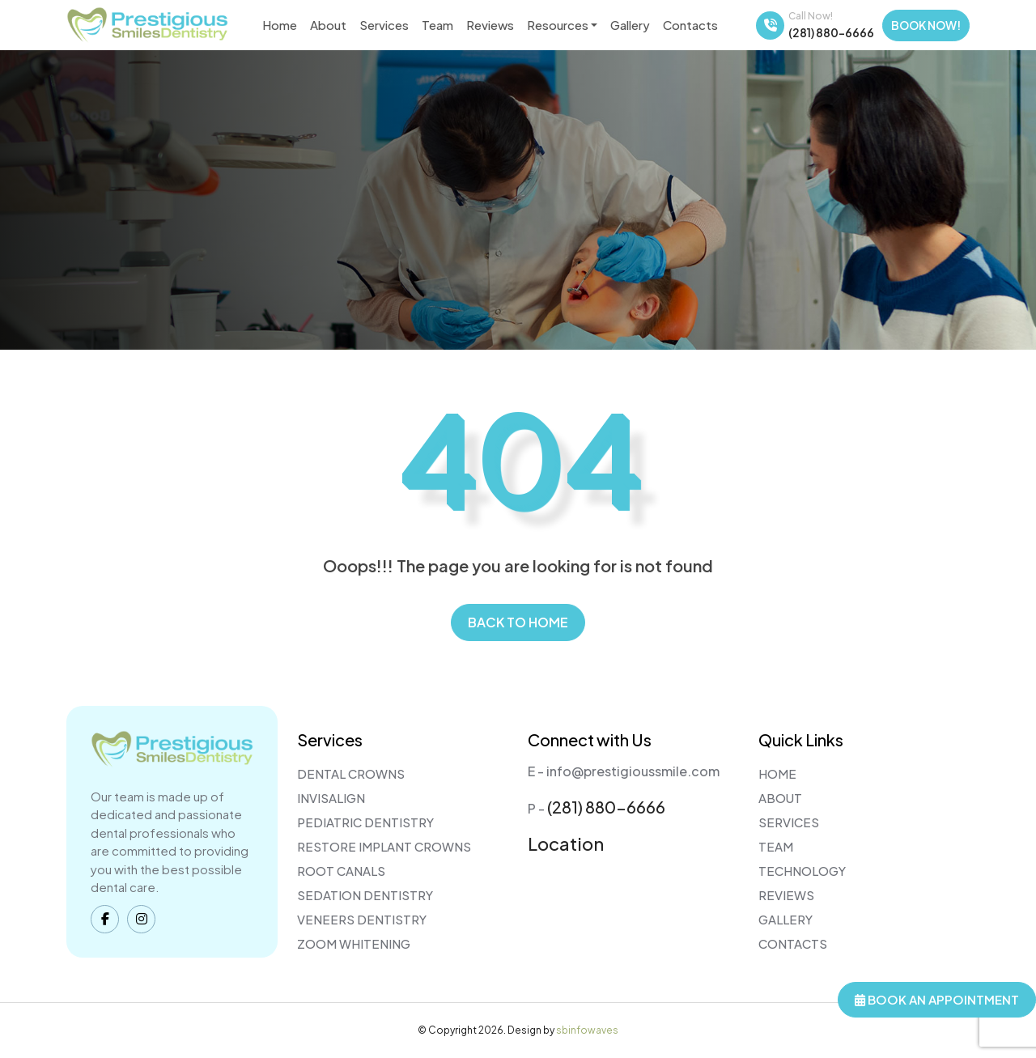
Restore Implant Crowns (384, 846)
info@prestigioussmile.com (633, 771)
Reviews (490, 24)
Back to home (518, 622)
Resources (557, 24)
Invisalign (331, 797)
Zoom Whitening (353, 943)
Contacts (690, 24)
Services (384, 24)
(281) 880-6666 (831, 32)
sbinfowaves (587, 1030)
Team (437, 24)
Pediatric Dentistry (365, 822)
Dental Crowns (351, 773)
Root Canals (341, 870)
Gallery (630, 24)
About (328, 24)
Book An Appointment (937, 999)
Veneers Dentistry (362, 919)
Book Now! (926, 25)
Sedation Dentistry (365, 895)
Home (279, 24)
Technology (802, 870)
